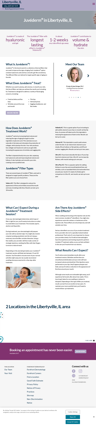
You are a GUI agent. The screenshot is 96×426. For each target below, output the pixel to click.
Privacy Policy (32, 384)
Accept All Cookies (72, 422)
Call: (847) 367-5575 (11, 6)
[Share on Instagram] (81, 371)
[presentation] (61, 75)
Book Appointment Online (14, 9)
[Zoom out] (2, 317)
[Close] (94, 417)
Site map (30, 395)
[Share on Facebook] (74, 371)
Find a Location (33, 377)
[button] (69, 97)
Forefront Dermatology (36, 369)
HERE (94, 341)
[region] (48, 327)
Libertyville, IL (12, 2)
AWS (90, 341)
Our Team (8, 369)
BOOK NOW (12, 113)
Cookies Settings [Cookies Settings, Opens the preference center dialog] (73, 412)
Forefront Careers (34, 373)
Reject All (73, 417)
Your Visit (8, 373)
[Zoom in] (2, 314)
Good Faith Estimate (35, 381)
